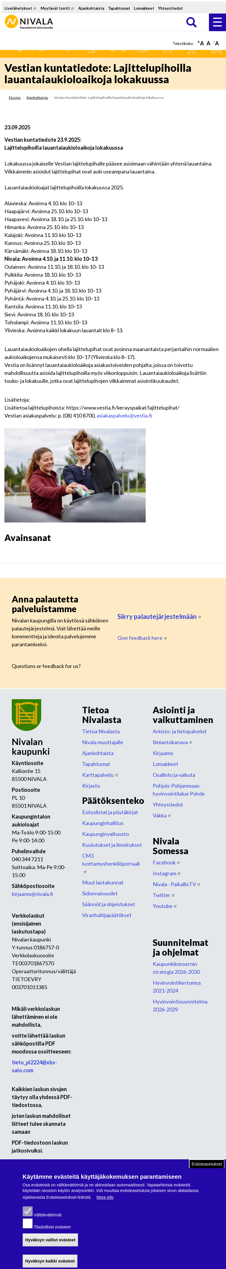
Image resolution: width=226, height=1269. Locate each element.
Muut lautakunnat (103, 882)
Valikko (217, 22)
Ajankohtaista (91, 8)
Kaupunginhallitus (103, 823)
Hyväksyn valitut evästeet (50, 1247)
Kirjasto (91, 785)
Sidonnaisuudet (100, 893)
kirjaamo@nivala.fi (32, 894)
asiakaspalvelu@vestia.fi (124, 415)
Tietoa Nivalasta (101, 731)
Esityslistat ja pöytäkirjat (110, 812)
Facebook (167, 862)
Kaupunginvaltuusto (105, 834)
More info (105, 1204)
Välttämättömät (48, 1222)
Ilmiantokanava (173, 742)
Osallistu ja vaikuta (174, 775)
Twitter (164, 895)
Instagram (167, 873)
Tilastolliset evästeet (52, 1234)
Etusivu (15, 97)
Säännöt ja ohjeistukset (108, 904)
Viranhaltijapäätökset (107, 915)
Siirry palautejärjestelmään (159, 616)
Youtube (165, 906)
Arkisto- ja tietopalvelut (180, 731)
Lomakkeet (144, 8)
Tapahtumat (119, 8)
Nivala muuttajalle (102, 742)
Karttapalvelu (100, 775)
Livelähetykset (20, 8)
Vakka (162, 815)
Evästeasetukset (207, 1171)
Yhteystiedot (170, 8)
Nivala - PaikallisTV (177, 884)
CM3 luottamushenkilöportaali (111, 862)
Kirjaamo (163, 753)
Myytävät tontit (58, 8)
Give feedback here (142, 637)
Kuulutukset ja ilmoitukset (112, 844)
